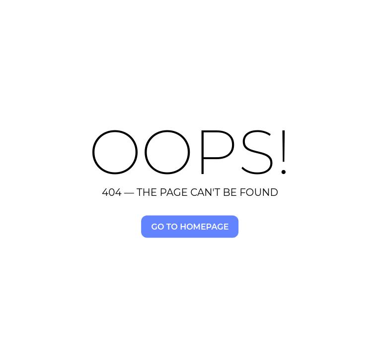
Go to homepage (190, 226)
